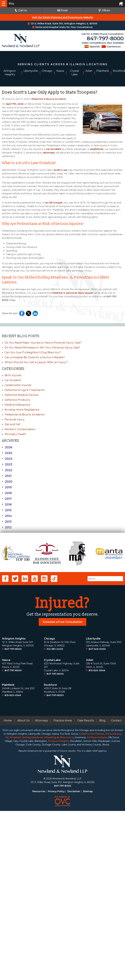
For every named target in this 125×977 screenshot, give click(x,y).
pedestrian (97, 149)
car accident (53, 149)
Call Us (21, 10)
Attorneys (41, 886)
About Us (23, 886)
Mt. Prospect (13, 903)
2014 (7, 516)
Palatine (84, 899)
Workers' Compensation (20, 429)
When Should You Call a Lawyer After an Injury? (36, 362)
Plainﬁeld (8, 850)
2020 (7, 481)
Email (62, 10)
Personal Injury (15, 419)
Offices (104, 10)
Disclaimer (73, 957)
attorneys (48, 152)
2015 (7, 510)
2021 (7, 476)
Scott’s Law (60, 169)
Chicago (49, 804)
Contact (116, 886)
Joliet (89, 826)
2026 (7, 447)
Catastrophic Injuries (18, 385)
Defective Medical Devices (21, 394)
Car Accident (13, 380)
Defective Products (17, 399)
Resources (38, 957)
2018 (7, 493)
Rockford (50, 850)
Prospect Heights (58, 907)
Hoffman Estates (97, 903)
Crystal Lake (52, 826)
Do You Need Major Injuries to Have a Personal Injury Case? (43, 342)
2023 (7, 464)
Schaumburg (113, 899)
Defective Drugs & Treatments (24, 390)
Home (8, 886)
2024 (7, 458)
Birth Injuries (13, 375)
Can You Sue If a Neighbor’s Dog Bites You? (33, 352)
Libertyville (93, 804)
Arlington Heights (14, 804)
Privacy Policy (56, 957)
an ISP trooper (54, 202)
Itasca (6, 826)
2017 (7, 498)
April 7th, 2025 (14, 103)
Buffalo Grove (65, 903)
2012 (7, 527)
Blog (102, 886)
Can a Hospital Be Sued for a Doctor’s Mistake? (35, 357)
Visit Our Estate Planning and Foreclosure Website (62, 17)
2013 (7, 521)
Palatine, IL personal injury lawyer (72, 292)
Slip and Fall (12, 424)
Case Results (85, 886)
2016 (7, 504)
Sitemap (88, 957)
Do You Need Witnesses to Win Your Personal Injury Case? (42, 347)
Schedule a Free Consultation (62, 788)
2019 (7, 487)
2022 (7, 470)
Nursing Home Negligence (22, 409)
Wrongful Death (15, 434)
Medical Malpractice (17, 404)
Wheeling (50, 903)
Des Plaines (97, 899)
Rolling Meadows (32, 903)
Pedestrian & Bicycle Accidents (48, 99)
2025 (7, 453)
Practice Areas (62, 886)
